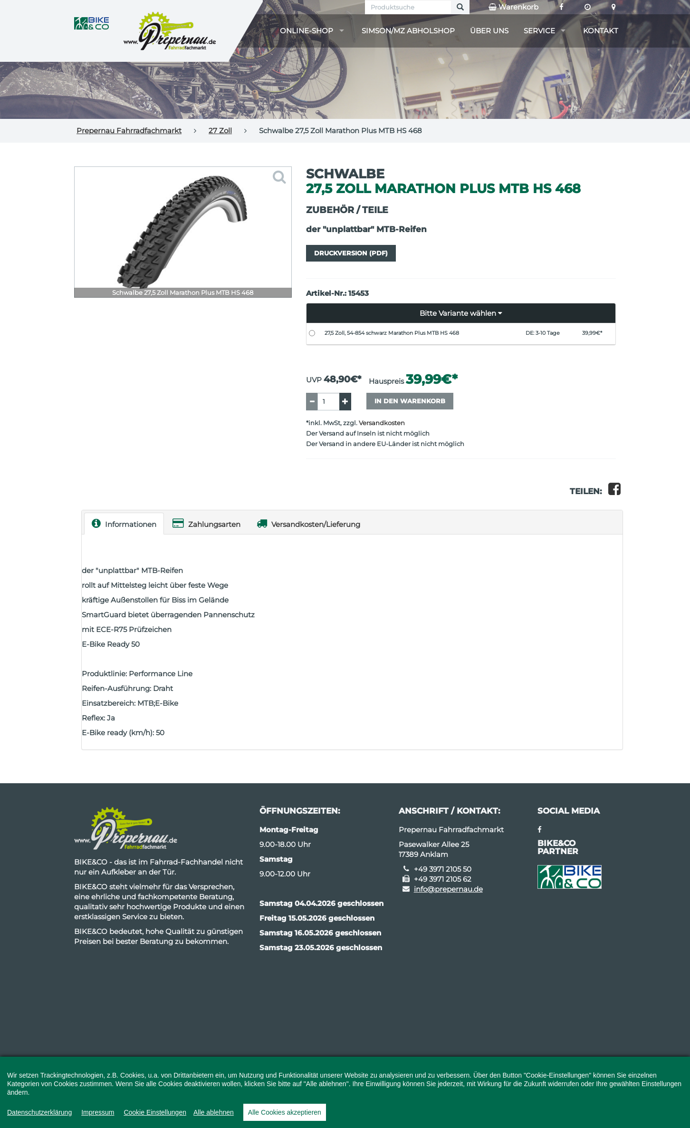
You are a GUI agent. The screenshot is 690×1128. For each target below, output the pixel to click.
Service (539, 30)
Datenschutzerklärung (39, 1112)
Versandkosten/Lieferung (308, 523)
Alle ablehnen (213, 1112)
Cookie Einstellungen (155, 1112)
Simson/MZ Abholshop (408, 30)
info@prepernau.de (448, 889)
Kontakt (600, 30)
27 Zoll (220, 130)
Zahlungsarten (206, 523)
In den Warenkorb (409, 401)
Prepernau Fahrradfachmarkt (129, 130)
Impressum (97, 1112)
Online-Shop (306, 30)
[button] (461, 313)
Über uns (489, 30)
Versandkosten (382, 423)
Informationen (124, 523)
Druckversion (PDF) (351, 253)
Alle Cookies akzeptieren (284, 1112)
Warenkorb (513, 7)
